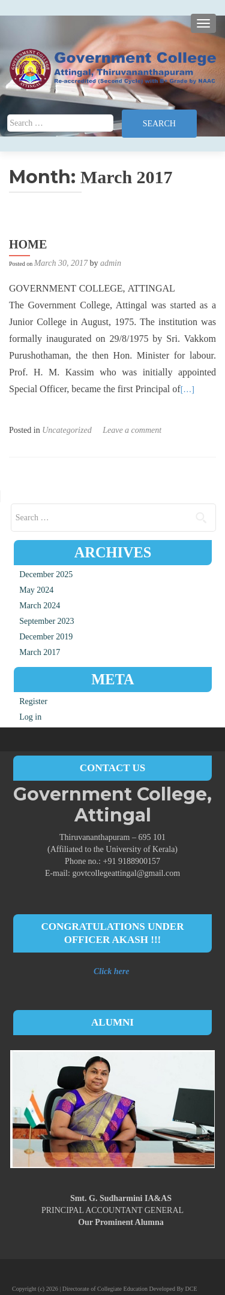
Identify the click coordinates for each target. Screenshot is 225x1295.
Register (33, 701)
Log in (30, 716)
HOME (28, 244)
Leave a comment (132, 430)
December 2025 (46, 574)
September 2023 (46, 621)
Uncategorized (66, 430)
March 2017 (39, 652)
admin (110, 263)
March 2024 (39, 605)
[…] (187, 389)
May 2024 (36, 590)
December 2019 (46, 636)
